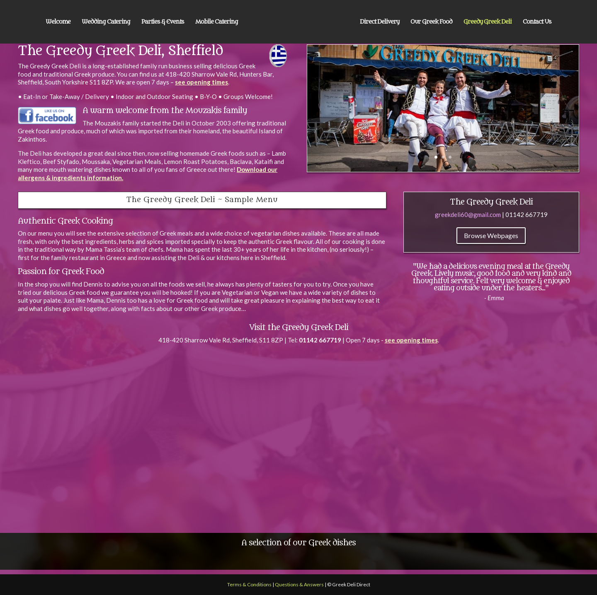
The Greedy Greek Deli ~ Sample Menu (202, 199)
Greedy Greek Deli (488, 22)
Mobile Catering (216, 22)
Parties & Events (162, 22)
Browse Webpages (491, 235)
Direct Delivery (379, 22)
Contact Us (537, 22)
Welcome (58, 22)
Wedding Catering (106, 22)
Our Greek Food (431, 22)
